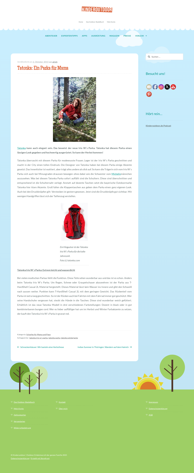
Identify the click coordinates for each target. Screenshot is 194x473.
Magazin (114, 36)
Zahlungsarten (20, 415)
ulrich (54, 62)
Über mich (63, 408)
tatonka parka (54, 338)
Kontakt (62, 402)
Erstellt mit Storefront (40, 458)
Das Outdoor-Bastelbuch (95, 22)
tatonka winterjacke (69, 338)
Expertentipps (69, 36)
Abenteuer (51, 36)
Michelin (116, 173)
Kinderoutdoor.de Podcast (158, 125)
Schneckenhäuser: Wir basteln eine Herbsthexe (42, 347)
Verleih (139, 36)
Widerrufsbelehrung (22, 428)
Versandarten (19, 421)
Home (81, 22)
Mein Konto (111, 22)
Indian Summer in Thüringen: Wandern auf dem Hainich (103, 347)
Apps (84, 36)
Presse (127, 36)
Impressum (153, 402)
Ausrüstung (98, 36)
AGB (151, 415)
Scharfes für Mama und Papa (38, 334)
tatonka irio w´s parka (38, 338)
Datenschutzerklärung (158, 408)
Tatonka (21, 148)
